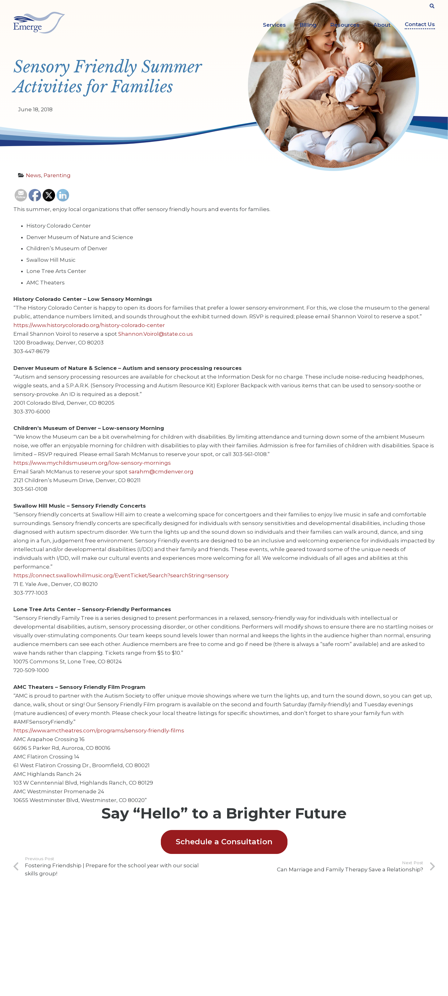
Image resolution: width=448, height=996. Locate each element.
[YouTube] (365, 921)
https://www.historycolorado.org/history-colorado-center (89, 325)
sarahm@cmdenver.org (161, 471)
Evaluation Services (253, 937)
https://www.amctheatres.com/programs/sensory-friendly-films (98, 730)
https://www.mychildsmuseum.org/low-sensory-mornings (92, 463)
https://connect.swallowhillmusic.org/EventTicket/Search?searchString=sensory (121, 575)
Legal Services (248, 946)
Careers (131, 927)
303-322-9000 (45, 951)
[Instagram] (383, 921)
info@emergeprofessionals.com (62, 963)
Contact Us (420, 24)
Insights (131, 946)
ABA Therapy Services (255, 917)
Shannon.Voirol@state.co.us (155, 334)
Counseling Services (254, 927)
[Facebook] (346, 921)
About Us (133, 917)
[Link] (39, 23)
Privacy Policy (138, 956)
